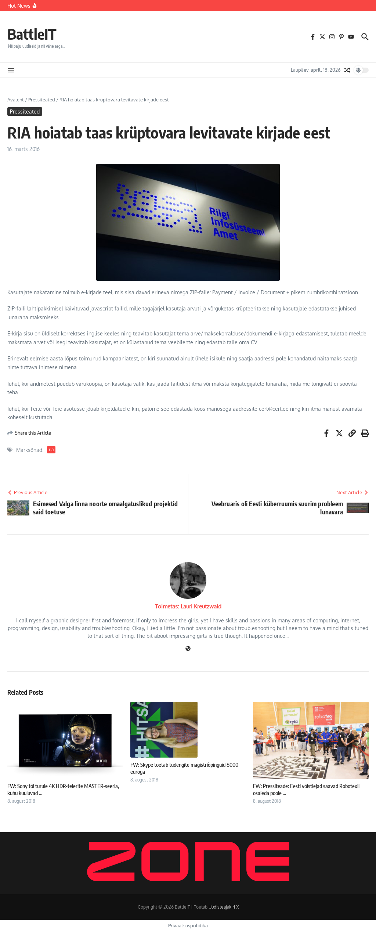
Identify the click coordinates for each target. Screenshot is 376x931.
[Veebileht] (188, 649)
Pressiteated (41, 100)
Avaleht (15, 100)
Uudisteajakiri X (224, 907)
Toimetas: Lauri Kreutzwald (188, 606)
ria (51, 449)
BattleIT (32, 34)
